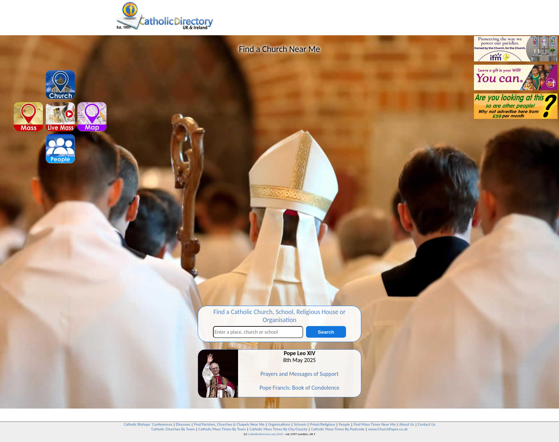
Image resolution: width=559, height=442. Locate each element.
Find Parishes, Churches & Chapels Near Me (229, 424)
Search (326, 332)
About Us (406, 424)
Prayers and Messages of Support (299, 373)
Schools (300, 424)
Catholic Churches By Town (172, 429)
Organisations (279, 424)
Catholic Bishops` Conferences (148, 424)
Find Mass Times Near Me (374, 424)
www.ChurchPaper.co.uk (387, 429)
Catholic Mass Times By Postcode (338, 429)
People (344, 424)
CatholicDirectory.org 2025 (265, 434)
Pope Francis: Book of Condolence (299, 387)
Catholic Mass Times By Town (222, 429)
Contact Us (426, 424)
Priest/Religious (322, 424)
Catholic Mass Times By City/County (278, 429)
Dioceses (183, 424)
